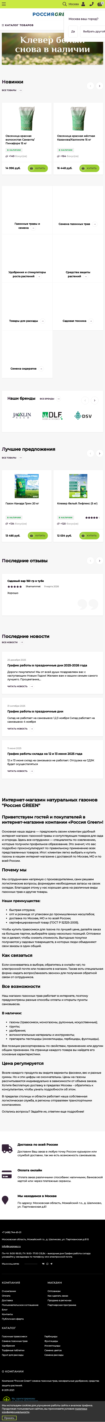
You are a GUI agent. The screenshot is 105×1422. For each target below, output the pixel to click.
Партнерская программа (62, 1301)
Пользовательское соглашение (20, 1301)
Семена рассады (53, 1350)
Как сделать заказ (58, 1291)
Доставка (7, 1296)
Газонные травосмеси (14, 1332)
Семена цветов (53, 1346)
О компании (9, 1287)
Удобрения (8, 1341)
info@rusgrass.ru (11, 1242)
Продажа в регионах (59, 1296)
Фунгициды (51, 1337)
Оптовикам (54, 1287)
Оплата (6, 1291)
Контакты (7, 1310)
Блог (5, 1305)
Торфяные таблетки (13, 1346)
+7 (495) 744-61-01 (11, 1228)
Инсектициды (52, 1341)
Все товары (12, 86)
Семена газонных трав (14, 1337)
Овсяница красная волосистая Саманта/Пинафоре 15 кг (20, 135)
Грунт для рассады (12, 1350)
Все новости (13, 638)
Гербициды (50, 1332)
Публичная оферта (13, 1314)
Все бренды (50, 394)
